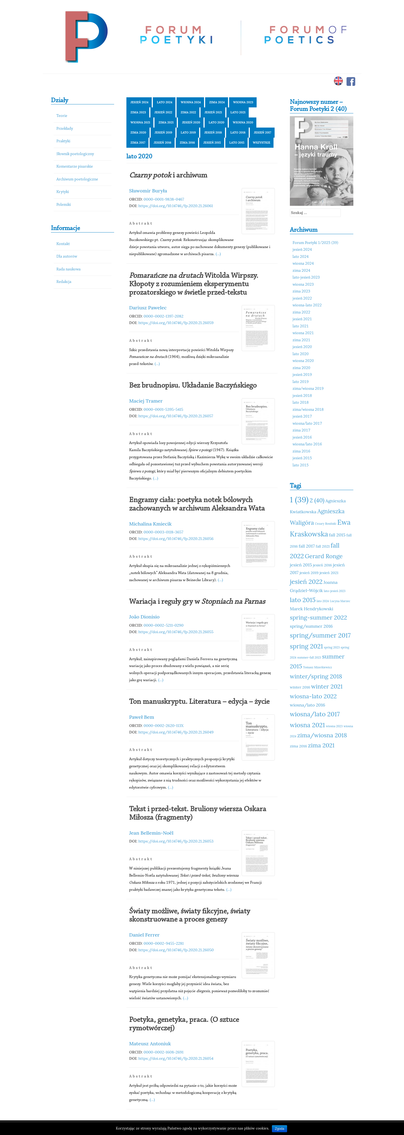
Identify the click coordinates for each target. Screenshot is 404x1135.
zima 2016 (187, 142)
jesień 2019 (163, 132)
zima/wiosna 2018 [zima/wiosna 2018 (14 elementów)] (322, 735)
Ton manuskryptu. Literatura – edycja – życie (199, 702)
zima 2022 (188, 112)
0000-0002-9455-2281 (164, 943)
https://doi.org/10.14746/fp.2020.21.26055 (176, 631)
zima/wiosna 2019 (308, 389)
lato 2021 (237, 112)
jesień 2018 (213, 132)
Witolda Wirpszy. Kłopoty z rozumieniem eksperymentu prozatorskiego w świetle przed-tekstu (193, 284)
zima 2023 (138, 112)
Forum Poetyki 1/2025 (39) (315, 243)
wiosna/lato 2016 (307, 444)
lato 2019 (188, 132)
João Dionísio (144, 617)
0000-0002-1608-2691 (163, 1052)
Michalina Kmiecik (150, 524)
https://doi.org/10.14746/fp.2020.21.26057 (175, 415)
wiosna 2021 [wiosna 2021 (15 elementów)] (307, 725)
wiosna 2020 (243, 122)
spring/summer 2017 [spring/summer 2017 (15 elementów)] (320, 635)
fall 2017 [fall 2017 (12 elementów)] (307, 546)
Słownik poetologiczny (75, 154)
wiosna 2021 (140, 122)
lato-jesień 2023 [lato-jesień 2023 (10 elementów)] (334, 591)
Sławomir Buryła (148, 191)
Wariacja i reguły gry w (197, 602)
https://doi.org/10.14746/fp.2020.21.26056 (176, 538)
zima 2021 (166, 122)
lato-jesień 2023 (306, 278)
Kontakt (63, 244)
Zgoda (279, 1129)
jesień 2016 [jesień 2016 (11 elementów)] (322, 565)
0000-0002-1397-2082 (163, 316)
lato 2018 (237, 132)
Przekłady (64, 129)
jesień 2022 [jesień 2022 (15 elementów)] (306, 581)
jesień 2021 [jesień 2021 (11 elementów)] (329, 572)
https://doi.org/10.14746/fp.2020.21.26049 (176, 732)
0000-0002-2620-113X (164, 725)
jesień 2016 (162, 142)
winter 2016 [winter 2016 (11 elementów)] (300, 687)
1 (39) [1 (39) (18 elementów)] (299, 499)
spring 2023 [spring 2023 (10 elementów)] (332, 647)
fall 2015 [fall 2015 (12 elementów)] (337, 535)
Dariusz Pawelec (148, 307)
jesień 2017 (262, 132)
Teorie (61, 116)
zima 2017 (137, 142)
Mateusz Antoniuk (150, 1043)
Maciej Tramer (146, 401)
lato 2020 (216, 122)
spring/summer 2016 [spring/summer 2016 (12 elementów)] (311, 626)
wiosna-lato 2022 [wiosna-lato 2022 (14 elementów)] (313, 696)
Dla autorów (66, 257)
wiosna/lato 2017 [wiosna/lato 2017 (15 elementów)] (315, 714)
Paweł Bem (141, 717)
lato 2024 (164, 102)
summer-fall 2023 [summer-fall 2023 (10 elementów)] (309, 657)
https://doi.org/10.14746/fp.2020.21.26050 (176, 949)
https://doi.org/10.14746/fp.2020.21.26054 (176, 1058)
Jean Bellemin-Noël (151, 833)
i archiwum (168, 175)
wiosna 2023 (243, 102)
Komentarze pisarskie (74, 167)
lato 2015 (236, 142)
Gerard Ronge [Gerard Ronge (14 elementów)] (324, 556)
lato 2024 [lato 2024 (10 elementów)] (323, 601)
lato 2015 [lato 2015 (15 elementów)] (302, 600)
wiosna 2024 (191, 102)
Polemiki (63, 205)
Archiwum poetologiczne (77, 179)
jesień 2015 (212, 142)
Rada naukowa (68, 269)
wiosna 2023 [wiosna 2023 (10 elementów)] (334, 726)
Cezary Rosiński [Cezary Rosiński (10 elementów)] (325, 524)
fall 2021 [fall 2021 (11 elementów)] (323, 546)
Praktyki (63, 141)
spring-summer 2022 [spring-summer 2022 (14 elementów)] (318, 617)
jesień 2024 (139, 102)
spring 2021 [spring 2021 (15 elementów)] (306, 646)
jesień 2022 (163, 112)
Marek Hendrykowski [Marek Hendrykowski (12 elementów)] (311, 608)
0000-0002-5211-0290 (164, 625)
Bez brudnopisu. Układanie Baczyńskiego (193, 386)
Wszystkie (261, 142)
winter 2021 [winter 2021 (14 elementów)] (326, 686)
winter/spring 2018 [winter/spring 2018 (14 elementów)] (316, 676)
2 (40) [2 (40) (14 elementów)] (316, 500)
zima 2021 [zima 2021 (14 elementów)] (321, 745)
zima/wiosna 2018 (308, 410)
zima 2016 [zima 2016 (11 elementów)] (298, 746)
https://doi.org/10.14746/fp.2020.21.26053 (176, 841)
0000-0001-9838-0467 (164, 199)
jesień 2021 (213, 112)
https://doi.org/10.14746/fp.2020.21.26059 (176, 322)
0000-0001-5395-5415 (163, 409)
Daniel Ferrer (144, 935)
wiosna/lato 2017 (307, 424)
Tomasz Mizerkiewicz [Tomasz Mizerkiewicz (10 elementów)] (317, 667)
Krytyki (62, 192)
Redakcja (63, 282)
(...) (218, 253)
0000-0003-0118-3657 (163, 532)
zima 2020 (138, 132)
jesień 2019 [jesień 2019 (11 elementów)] (309, 572)
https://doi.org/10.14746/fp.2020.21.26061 (175, 205)
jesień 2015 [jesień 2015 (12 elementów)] (301, 565)
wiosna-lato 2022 (307, 305)
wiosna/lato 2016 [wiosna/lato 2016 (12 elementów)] (307, 705)
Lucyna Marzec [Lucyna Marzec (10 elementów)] (340, 601)
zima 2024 (217, 102)
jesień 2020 (191, 122)
